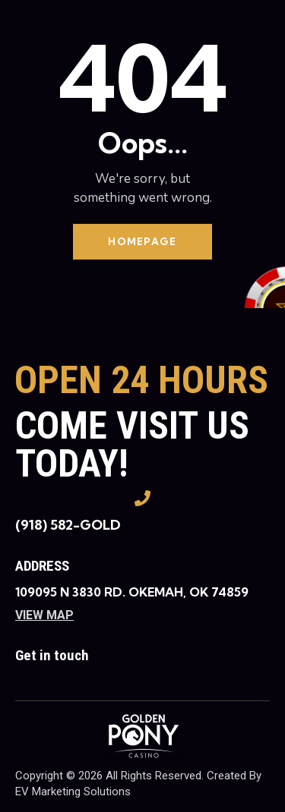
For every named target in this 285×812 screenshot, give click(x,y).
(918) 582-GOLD (68, 524)
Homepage (142, 241)
